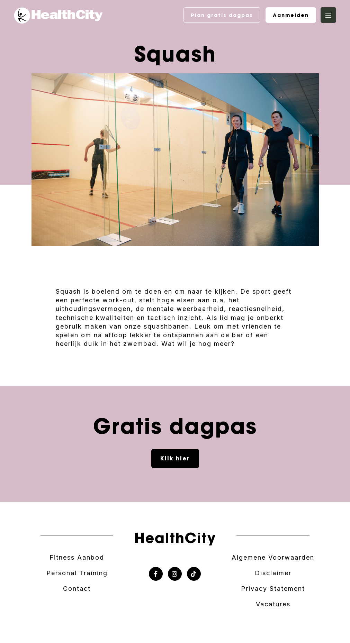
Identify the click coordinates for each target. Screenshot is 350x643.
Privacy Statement (273, 588)
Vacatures (273, 604)
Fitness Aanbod (77, 557)
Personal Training (77, 573)
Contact (77, 588)
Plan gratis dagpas (222, 15)
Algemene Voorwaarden (273, 557)
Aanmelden (291, 15)
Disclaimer (273, 573)
